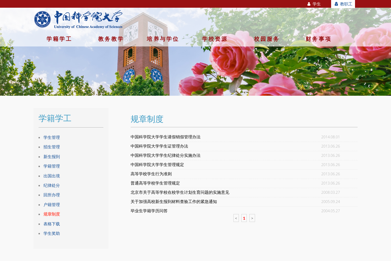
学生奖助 (51, 233)
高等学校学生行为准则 (151, 174)
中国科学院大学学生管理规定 (157, 164)
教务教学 (111, 38)
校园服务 (267, 38)
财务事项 (319, 38)
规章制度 (51, 214)
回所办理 (51, 195)
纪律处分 (51, 185)
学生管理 (51, 137)
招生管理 (51, 147)
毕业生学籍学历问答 (149, 211)
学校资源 (215, 38)
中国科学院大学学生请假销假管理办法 (166, 137)
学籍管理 (51, 166)
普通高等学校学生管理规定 (155, 183)
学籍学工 (59, 38)
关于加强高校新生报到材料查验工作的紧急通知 (174, 201)
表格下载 (51, 224)
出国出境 (51, 176)
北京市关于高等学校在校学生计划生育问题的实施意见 (180, 192)
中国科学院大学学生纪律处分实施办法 (166, 155)
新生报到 (51, 156)
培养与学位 (163, 38)
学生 (313, 4)
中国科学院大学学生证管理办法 (159, 146)
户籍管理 (51, 204)
